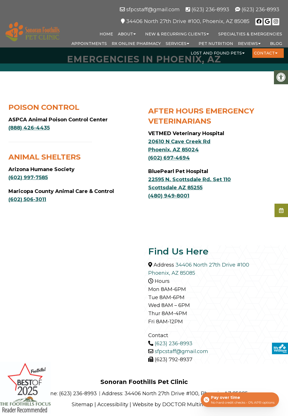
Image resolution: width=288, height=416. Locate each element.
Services (176, 43)
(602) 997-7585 (28, 177)
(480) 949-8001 (168, 196)
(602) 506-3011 (27, 199)
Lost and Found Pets (216, 53)
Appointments (89, 43)
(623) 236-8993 (210, 9)
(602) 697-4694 (169, 158)
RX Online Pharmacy (136, 43)
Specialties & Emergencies (250, 34)
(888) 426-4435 (29, 128)
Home (106, 34)
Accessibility (112, 404)
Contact (264, 53)
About (125, 34)
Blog (276, 43)
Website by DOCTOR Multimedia (174, 404)
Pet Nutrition (216, 43)
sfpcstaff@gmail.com (153, 9)
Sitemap (82, 404)
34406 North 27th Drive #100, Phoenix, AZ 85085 (187, 21)
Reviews (248, 43)
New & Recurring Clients (175, 34)
